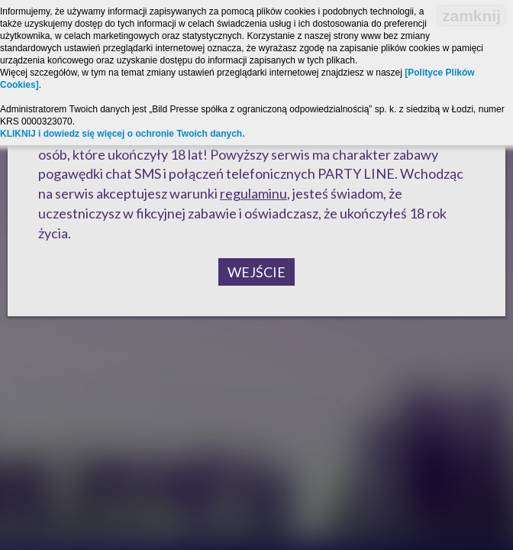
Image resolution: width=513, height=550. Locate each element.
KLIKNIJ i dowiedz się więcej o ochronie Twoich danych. (122, 133)
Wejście (256, 272)
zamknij (471, 15)
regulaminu (253, 193)
